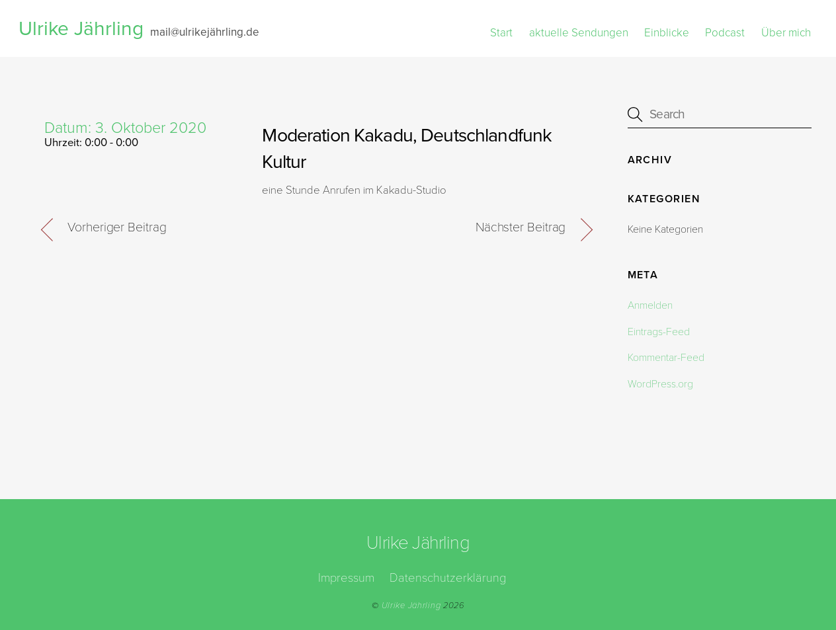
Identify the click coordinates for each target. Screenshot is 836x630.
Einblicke (666, 33)
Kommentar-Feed (666, 357)
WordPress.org (660, 384)
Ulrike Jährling (411, 605)
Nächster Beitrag (520, 227)
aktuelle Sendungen (578, 33)
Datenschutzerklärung (448, 578)
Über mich (786, 33)
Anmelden (650, 305)
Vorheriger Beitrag (116, 227)
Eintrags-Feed (659, 331)
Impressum (346, 578)
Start (501, 33)
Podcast (725, 33)
